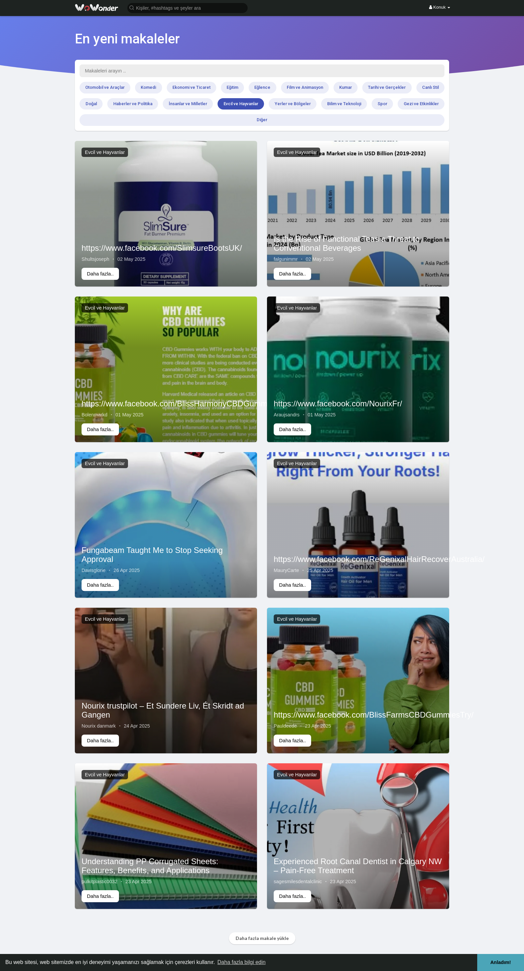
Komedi (148, 87)
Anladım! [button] (500, 962)
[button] (187, 7)
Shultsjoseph (95, 259)
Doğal (91, 103)
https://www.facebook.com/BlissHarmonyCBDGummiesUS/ (186, 403)
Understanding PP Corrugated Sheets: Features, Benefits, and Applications (150, 866)
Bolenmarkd (94, 414)
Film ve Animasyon (305, 87)
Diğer (262, 119)
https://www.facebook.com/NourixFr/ (338, 403)
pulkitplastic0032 (99, 881)
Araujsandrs (286, 414)
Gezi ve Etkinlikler (421, 103)
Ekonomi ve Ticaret (191, 87)
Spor (382, 103)
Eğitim (232, 87)
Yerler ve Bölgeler (293, 103)
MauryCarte (286, 570)
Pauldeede (285, 726)
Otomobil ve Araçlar (105, 87)
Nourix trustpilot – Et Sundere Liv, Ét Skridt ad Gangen (163, 710)
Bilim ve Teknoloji (344, 103)
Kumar (345, 87)
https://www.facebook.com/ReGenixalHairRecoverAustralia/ (379, 559)
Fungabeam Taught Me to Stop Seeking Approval (152, 554)
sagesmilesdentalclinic (298, 881)
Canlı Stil (430, 87)
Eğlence (262, 87)
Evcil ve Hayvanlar (241, 103)
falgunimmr (286, 259)
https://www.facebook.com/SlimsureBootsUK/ (162, 247)
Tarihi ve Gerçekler (387, 87)
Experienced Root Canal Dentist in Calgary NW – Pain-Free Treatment (358, 866)
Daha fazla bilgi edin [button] (242, 962)
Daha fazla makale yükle (262, 938)
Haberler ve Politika (132, 103)
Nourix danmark (99, 726)
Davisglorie (94, 570)
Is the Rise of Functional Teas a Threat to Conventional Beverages (347, 243)
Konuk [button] (439, 7)
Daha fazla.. (100, 273)
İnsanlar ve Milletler (188, 103)
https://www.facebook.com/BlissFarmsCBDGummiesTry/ (374, 714)
